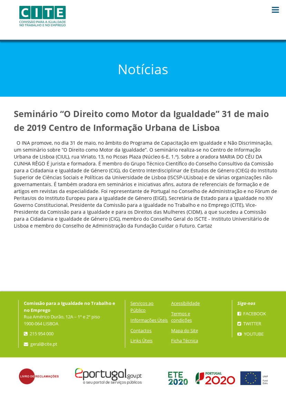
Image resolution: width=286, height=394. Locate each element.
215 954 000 (38, 334)
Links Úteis (141, 341)
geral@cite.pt (40, 344)
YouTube (250, 334)
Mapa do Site (184, 331)
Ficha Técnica (184, 341)
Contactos (140, 331)
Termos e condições (181, 317)
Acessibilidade (185, 303)
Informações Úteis (149, 320)
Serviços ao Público (142, 306)
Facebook (251, 314)
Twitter (249, 324)
